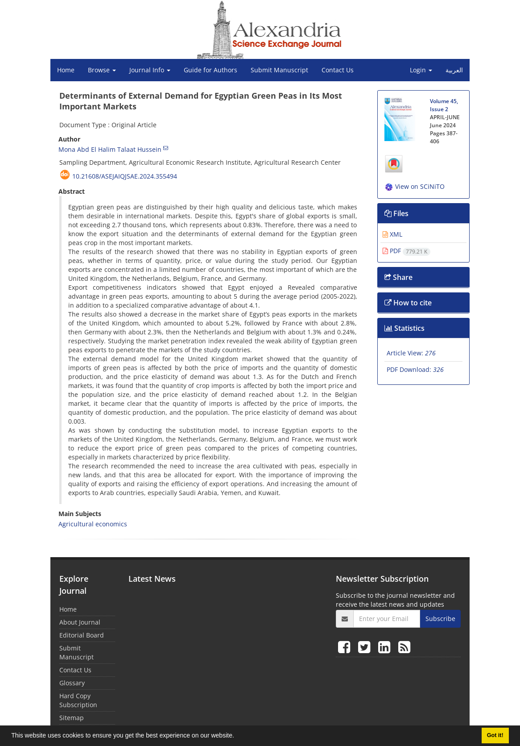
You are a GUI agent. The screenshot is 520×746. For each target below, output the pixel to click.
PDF (406, 250)
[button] (237, 736)
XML (392, 234)
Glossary (72, 683)
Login (421, 70)
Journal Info (149, 70)
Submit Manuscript (279, 70)
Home (65, 70)
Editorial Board (81, 635)
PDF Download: (415, 369)
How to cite (408, 303)
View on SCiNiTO (414, 186)
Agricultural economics (92, 524)
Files (396, 213)
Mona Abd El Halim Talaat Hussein (109, 149)
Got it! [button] (495, 735)
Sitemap (71, 717)
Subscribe (440, 618)
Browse (102, 70)
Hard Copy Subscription (78, 700)
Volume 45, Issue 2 (444, 105)
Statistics (404, 328)
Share (398, 277)
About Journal (79, 622)
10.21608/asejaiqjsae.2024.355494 (124, 176)
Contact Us (338, 70)
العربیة (454, 70)
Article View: (411, 353)
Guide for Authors (210, 70)
